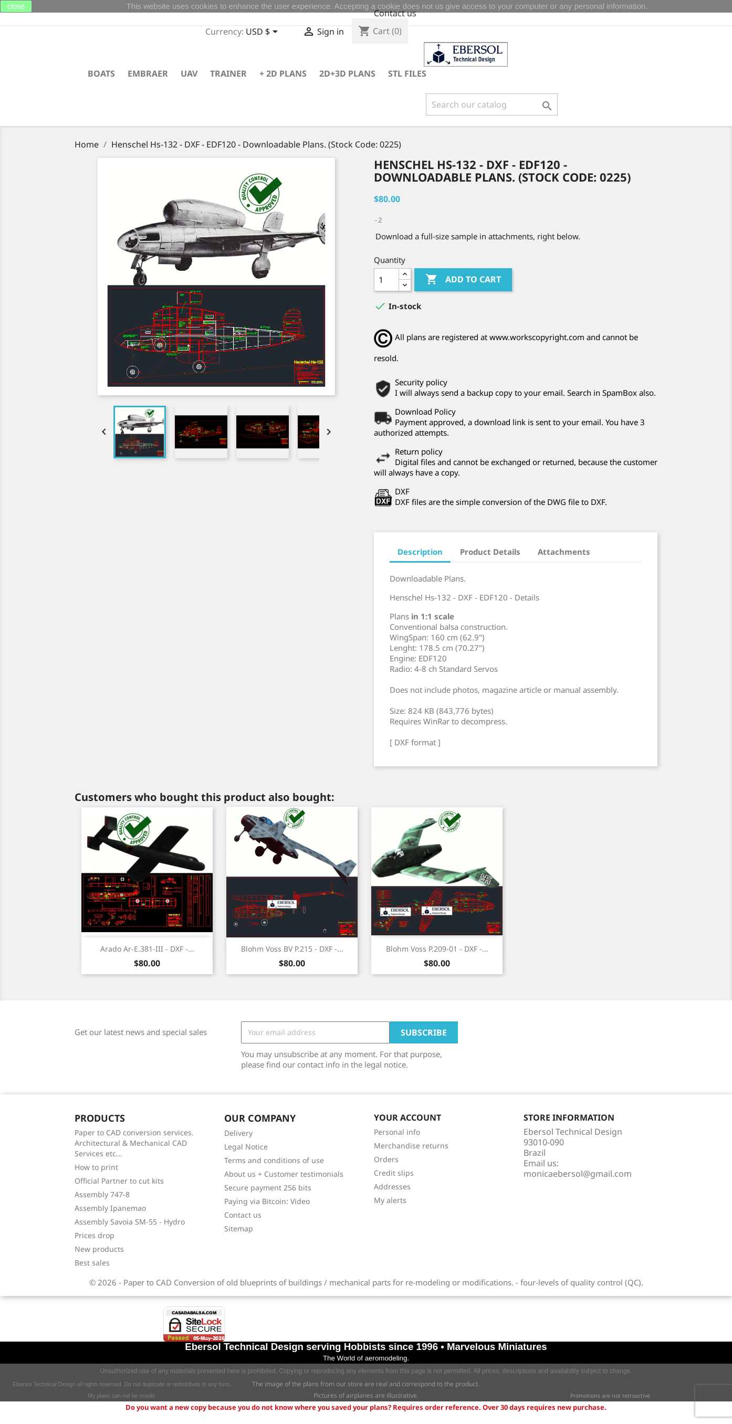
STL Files (407, 73)
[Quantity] (386, 279)
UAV (189, 73)
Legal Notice (246, 1147)
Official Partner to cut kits (119, 1181)
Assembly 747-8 (102, 1194)
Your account (407, 1118)
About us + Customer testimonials (283, 1174)
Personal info (397, 1132)
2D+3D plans (347, 73)
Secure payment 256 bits (267, 1188)
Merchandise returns (411, 1146)
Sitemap (238, 1228)
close (16, 6)
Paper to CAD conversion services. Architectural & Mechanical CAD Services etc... (134, 1142)
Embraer (148, 73)
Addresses (392, 1186)
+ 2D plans (283, 73)
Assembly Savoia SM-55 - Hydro (130, 1222)
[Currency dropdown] (263, 32)
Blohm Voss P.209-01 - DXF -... (437, 949)
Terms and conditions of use (274, 1160)
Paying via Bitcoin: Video (267, 1201)
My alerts (390, 1200)
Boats (101, 73)
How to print (96, 1167)
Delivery (238, 1133)
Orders (386, 1159)
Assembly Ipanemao (110, 1208)
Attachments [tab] (564, 551)
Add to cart (463, 280)
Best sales (92, 1263)
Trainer (228, 73)
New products (99, 1249)
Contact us (395, 13)
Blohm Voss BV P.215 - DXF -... (292, 949)
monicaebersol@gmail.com (578, 1173)
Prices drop (94, 1235)
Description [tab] (420, 551)
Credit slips (394, 1173)
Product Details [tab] (490, 551)
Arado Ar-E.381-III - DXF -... (147, 949)
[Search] (492, 104)
